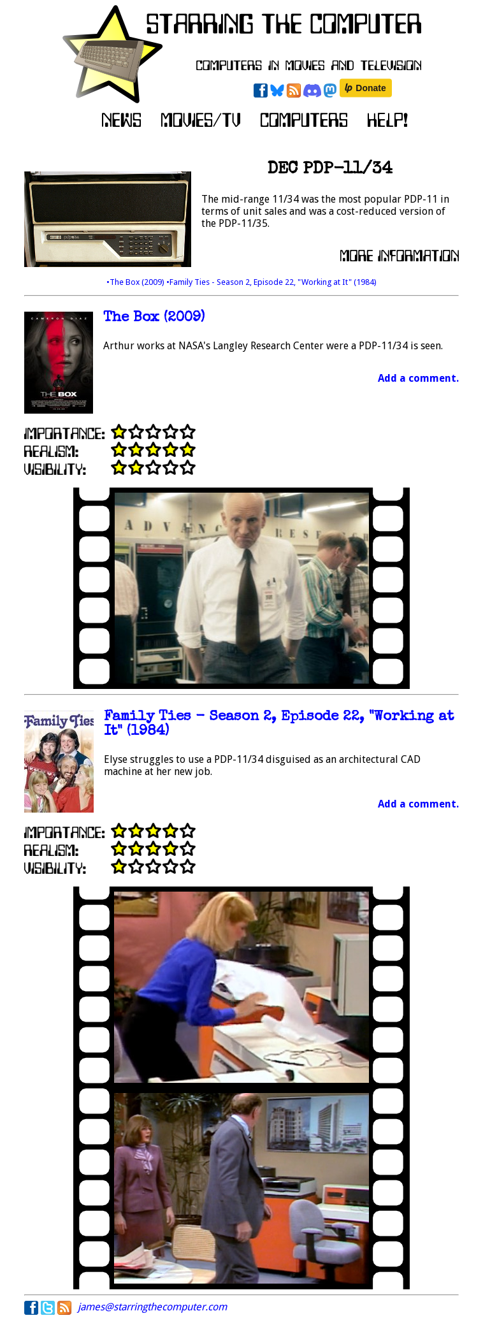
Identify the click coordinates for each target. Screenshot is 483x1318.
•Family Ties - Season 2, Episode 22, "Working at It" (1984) (271, 282)
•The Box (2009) (136, 282)
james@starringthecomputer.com (152, 1307)
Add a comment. (418, 378)
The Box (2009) (154, 318)
